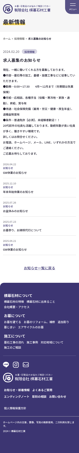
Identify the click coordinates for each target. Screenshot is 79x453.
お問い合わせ (57, 396)
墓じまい (9, 327)
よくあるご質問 (42, 390)
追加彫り (63, 322)
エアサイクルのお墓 (31, 327)
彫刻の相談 (39, 396)
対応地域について (52, 342)
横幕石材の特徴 (14, 301)
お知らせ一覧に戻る (39, 267)
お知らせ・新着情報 (17, 390)
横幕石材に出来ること (41, 301)
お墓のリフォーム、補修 (39, 322)
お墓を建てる (12, 322)
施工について (14, 335)
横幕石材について (18, 295)
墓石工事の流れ (14, 342)
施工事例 (32, 342)
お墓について (14, 315)
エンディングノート (16, 396)
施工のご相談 (12, 347)
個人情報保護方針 (15, 408)
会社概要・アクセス (17, 307)
